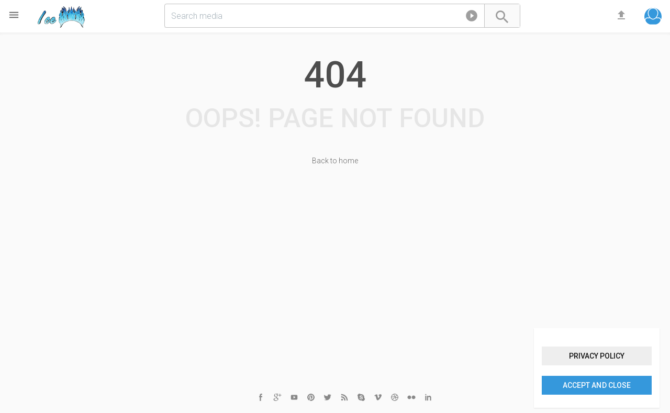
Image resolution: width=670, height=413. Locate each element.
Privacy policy (596, 356)
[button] (471, 18)
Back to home (335, 161)
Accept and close (596, 385)
